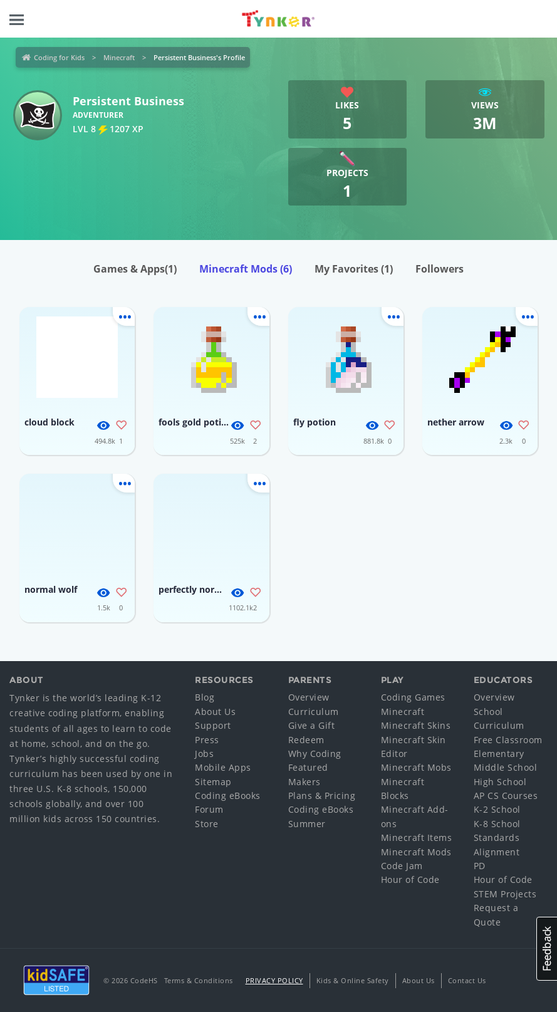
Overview (309, 697)
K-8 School (497, 824)
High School (500, 782)
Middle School (506, 767)
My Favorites (354, 269)
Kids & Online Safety (352, 980)
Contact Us (467, 980)
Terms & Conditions (198, 980)
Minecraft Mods (245, 269)
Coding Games (413, 697)
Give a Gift (311, 725)
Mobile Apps (223, 767)
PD (480, 866)
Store (207, 824)
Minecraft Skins (416, 725)
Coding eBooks (228, 795)
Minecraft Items (416, 837)
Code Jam (402, 866)
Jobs (204, 753)
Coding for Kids (59, 57)
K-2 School (497, 809)
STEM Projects (505, 894)
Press (207, 740)
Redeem (306, 740)
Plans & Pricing (322, 795)
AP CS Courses (506, 795)
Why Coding (314, 753)
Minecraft (119, 57)
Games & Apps (135, 269)
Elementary (499, 753)
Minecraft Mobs (416, 767)
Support (213, 725)
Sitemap (213, 782)
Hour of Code (410, 879)
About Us (215, 711)
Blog (204, 697)
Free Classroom (508, 740)
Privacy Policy (274, 980)
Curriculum (313, 711)
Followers (439, 269)
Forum (209, 809)
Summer (307, 824)
